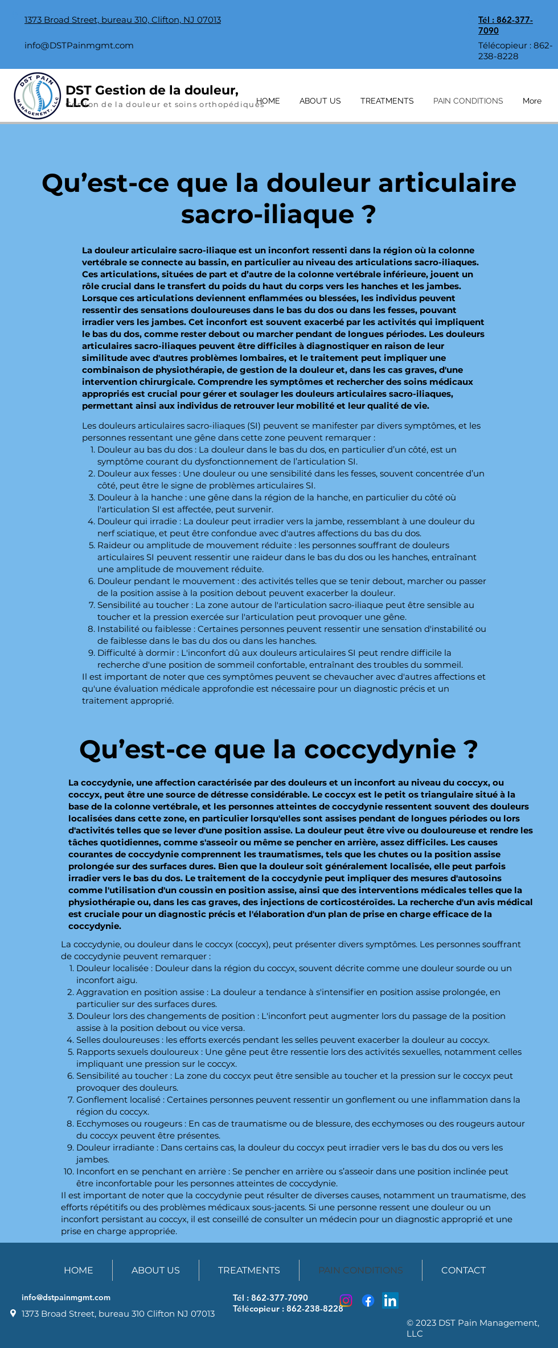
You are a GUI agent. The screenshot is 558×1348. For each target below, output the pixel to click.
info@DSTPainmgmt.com (79, 45)
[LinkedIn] (390, 1300)
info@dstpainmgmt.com (66, 1297)
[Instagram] (346, 1300)
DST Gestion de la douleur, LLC (152, 96)
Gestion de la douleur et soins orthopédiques (164, 104)
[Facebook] (368, 1300)
